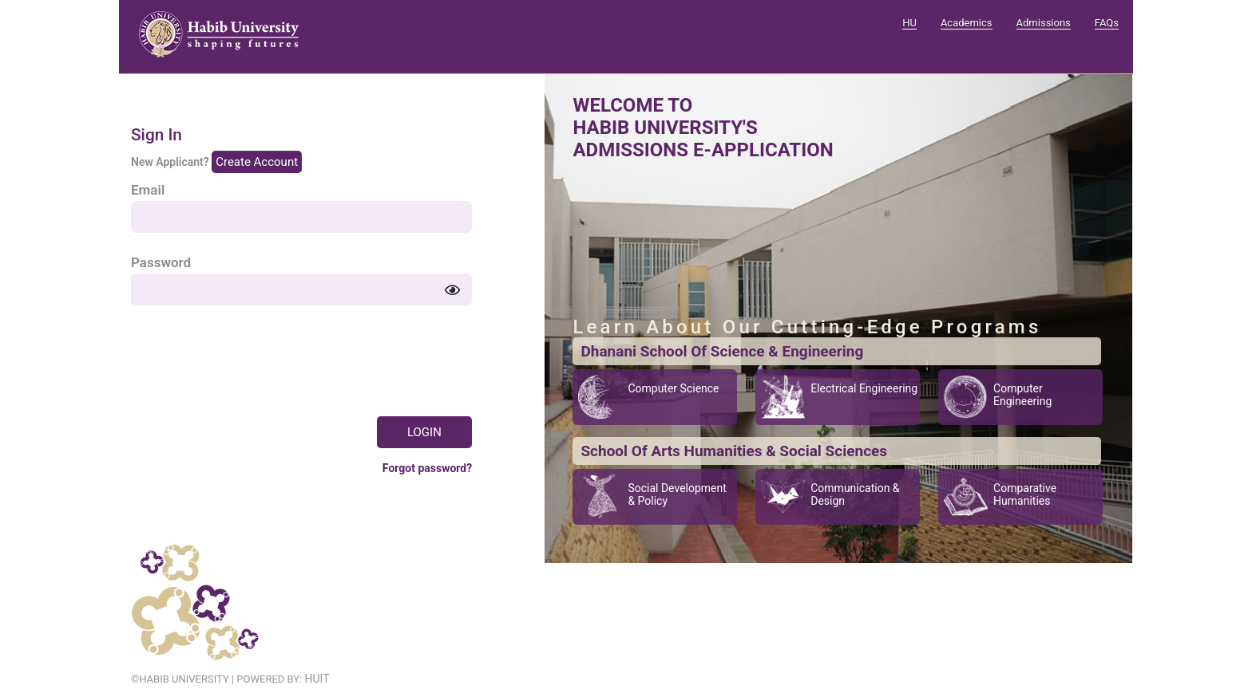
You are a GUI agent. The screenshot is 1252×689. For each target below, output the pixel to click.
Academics (966, 23)
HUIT (316, 678)
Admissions (1043, 23)
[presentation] (252, 356)
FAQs (1107, 23)
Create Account (257, 162)
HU (909, 23)
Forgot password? (427, 468)
